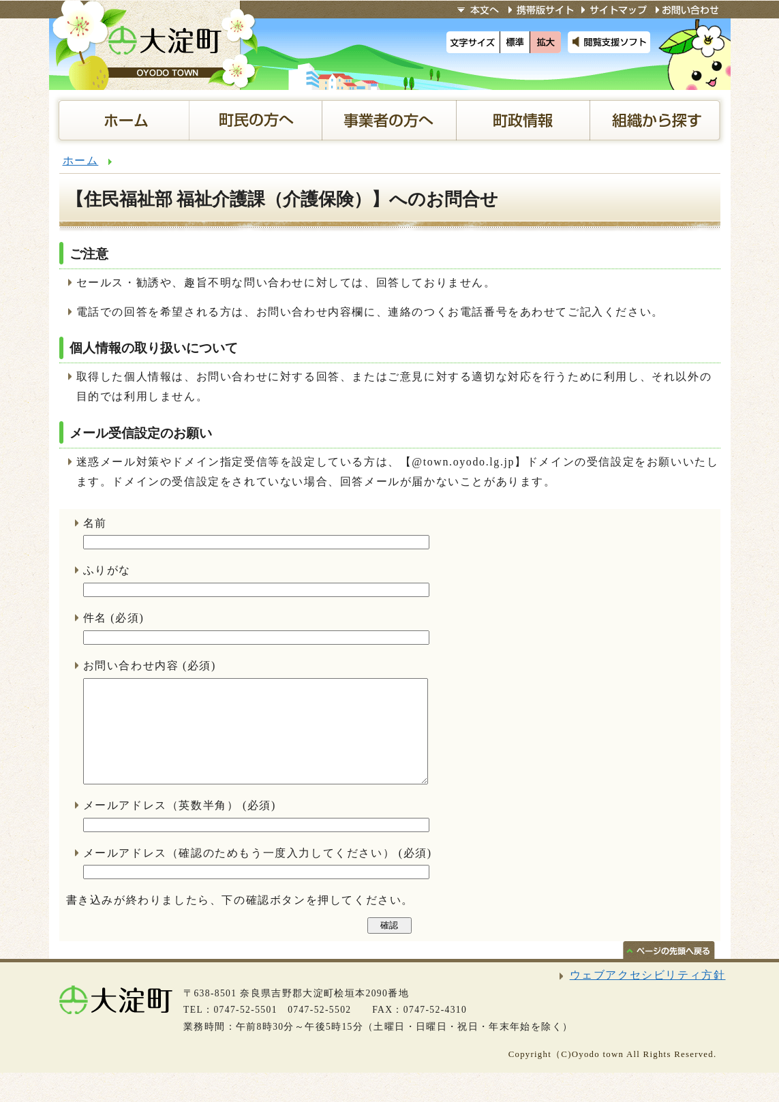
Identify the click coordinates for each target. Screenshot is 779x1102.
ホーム (81, 160)
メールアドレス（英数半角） (161, 825)
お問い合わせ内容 (131, 665)
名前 (95, 523)
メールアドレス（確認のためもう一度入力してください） (239, 873)
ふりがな (107, 570)
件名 (95, 618)
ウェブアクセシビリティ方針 (648, 995)
